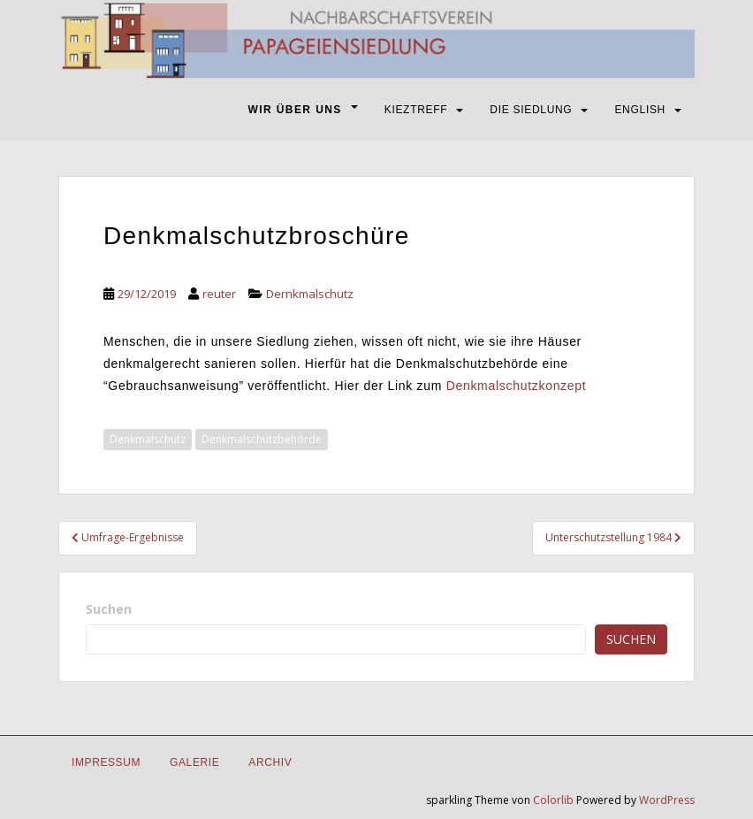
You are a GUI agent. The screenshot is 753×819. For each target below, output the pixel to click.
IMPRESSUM (106, 762)
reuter (219, 294)
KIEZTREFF (416, 109)
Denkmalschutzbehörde (262, 439)
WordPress (667, 800)
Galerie (194, 762)
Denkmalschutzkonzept (516, 386)
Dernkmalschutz (310, 294)
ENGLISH (640, 109)
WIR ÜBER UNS (295, 109)
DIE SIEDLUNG (531, 109)
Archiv (270, 762)
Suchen (109, 609)
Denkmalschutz (148, 439)
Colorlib (553, 800)
